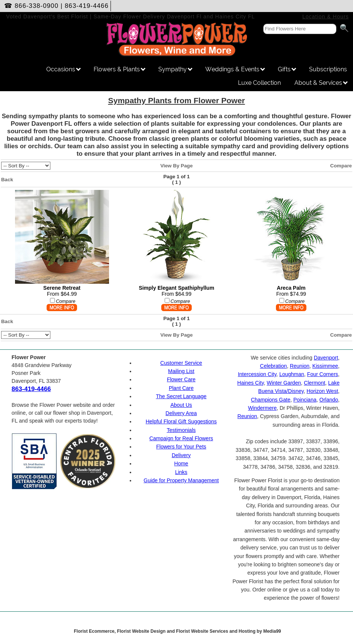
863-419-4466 (87, 5)
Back (7, 179)
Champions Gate (270, 400)
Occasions (63, 69)
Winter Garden (284, 383)
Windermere (262, 408)
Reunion (299, 366)
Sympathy (175, 69)
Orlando (329, 400)
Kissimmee (325, 366)
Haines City (250, 383)
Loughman (291, 374)
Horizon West (322, 391)
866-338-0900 (37, 5)
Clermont (314, 383)
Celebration (273, 366)
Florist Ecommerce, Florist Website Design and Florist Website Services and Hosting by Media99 (177, 631)
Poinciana (305, 400)
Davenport (326, 358)
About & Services (321, 82)
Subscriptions (328, 69)
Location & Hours (325, 17)
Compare (341, 166)
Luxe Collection (259, 82)
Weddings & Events (235, 69)
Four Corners (322, 374)
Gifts (287, 69)
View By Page (176, 166)
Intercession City (257, 374)
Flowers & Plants (119, 69)
